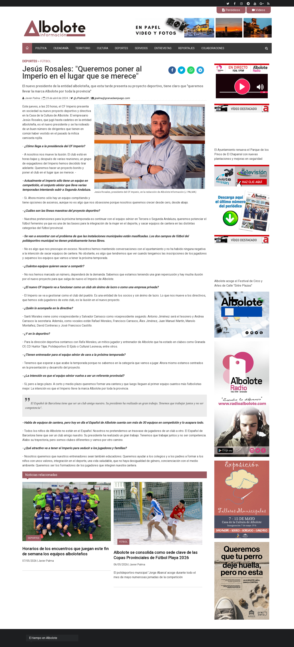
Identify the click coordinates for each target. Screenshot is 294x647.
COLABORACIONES (212, 48)
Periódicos (231, 10)
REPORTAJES (186, 48)
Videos (258, 10)
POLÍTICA (41, 48)
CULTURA (102, 48)
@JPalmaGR (81, 98)
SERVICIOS (141, 48)
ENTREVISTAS (163, 48)
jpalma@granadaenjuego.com (112, 98)
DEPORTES (121, 48)
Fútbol (123, 541)
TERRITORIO (82, 48)
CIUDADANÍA (61, 48)
